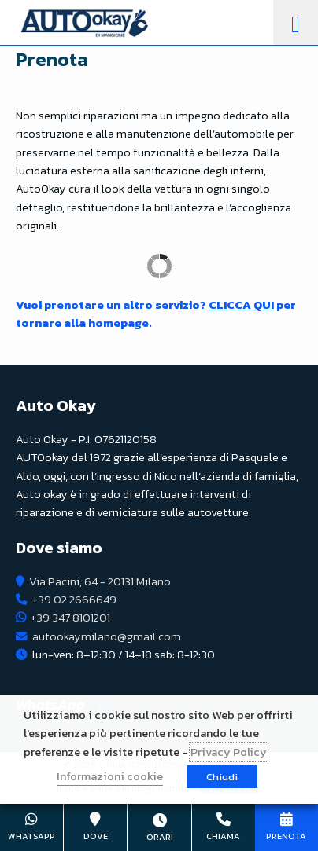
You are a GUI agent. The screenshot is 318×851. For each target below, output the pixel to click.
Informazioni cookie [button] (110, 776)
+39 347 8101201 (70, 617)
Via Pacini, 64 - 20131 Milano (100, 581)
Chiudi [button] (222, 776)
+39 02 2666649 (74, 599)
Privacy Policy (228, 752)
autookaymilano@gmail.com (106, 636)
